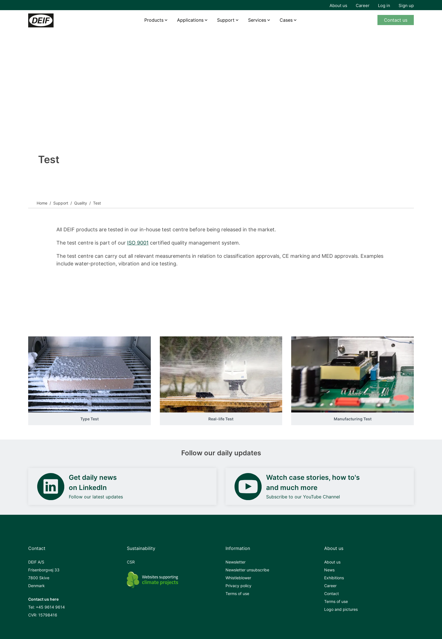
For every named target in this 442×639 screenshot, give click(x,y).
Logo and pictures (341, 609)
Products (153, 20)
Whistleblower (238, 577)
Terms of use (237, 593)
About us (338, 5)
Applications (190, 20)
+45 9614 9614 (50, 607)
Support (60, 203)
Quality (80, 203)
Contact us (395, 20)
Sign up (406, 5)
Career (363, 5)
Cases (286, 20)
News (329, 569)
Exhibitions (334, 577)
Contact (331, 593)
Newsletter (236, 562)
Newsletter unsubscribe (247, 569)
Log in (384, 5)
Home (42, 203)
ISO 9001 (138, 243)
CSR (131, 562)
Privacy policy (238, 585)
